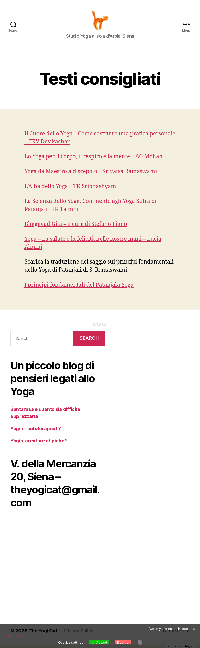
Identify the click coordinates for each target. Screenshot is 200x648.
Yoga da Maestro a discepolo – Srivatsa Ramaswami (90, 174)
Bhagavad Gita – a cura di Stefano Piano (75, 226)
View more (13, 636)
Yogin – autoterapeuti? (35, 431)
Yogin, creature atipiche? (38, 443)
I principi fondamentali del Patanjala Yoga (79, 287)
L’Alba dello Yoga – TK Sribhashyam (70, 189)
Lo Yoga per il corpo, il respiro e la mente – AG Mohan (93, 159)
